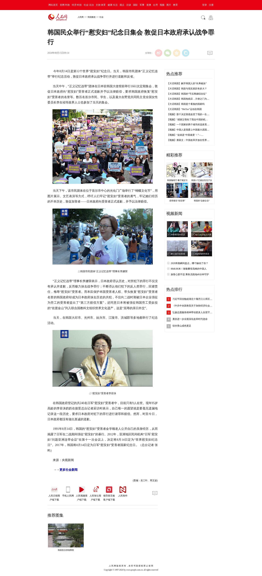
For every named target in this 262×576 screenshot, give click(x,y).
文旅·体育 (101, 5)
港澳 (148, 5)
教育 (175, 5)
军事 (142, 5)
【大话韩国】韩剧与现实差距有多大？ (187, 88)
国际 (135, 5)
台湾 (155, 5)
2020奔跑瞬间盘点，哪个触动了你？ (189, 263)
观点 (122, 5)
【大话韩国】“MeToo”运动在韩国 (184, 109)
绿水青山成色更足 (181, 326)
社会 (101, 17)
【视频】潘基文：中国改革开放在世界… (188, 140)
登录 (204, 5)
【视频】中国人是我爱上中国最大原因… (188, 130)
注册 (211, 5)
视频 (162, 5)
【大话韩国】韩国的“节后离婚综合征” (187, 94)
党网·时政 (65, 5)
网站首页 (53, 5)
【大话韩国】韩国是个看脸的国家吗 (186, 104)
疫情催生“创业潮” (177, 201)
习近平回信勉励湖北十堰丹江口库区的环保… (195, 299)
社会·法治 (89, 5)
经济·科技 (77, 5)
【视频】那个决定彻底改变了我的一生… (188, 114)
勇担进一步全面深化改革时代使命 (190, 319)
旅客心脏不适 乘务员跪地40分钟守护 (190, 274)
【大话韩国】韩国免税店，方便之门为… (188, 99)
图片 (168, 5)
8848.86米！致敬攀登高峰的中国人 (189, 269)
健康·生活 (113, 5)
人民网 (81, 17)
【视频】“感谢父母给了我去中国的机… (187, 119)
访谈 (128, 5)
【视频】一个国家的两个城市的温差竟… (188, 124)
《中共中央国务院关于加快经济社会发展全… (195, 305)
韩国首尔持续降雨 (66, 550)
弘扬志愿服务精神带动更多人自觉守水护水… (195, 312)
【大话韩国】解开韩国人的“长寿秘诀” (187, 83)
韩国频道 (92, 17)
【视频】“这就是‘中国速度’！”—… (185, 135)
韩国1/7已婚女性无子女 (201, 180)
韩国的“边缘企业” (202, 201)
